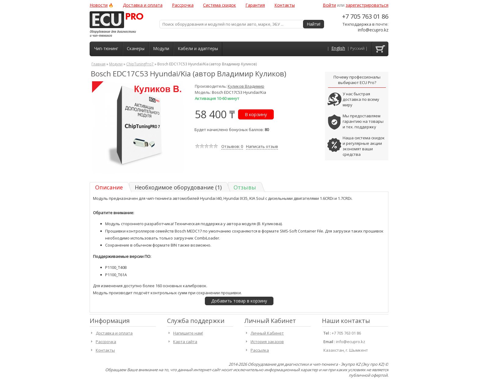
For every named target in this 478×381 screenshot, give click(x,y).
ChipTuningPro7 (140, 63)
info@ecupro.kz (373, 30)
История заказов (267, 341)
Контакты (284, 5)
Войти (329, 5)
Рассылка (260, 350)
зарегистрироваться (367, 5)
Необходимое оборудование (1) (178, 187)
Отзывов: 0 (232, 146)
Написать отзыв (262, 146)
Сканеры (135, 48)
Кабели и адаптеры (198, 48)
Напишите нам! (188, 333)
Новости (99, 5)
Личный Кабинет (267, 333)
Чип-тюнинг (106, 48)
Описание (109, 187)
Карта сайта (185, 341)
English (338, 48)
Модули (161, 48)
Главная (98, 63)
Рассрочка (183, 5)
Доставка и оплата (142, 5)
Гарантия (255, 5)
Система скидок (219, 5)
